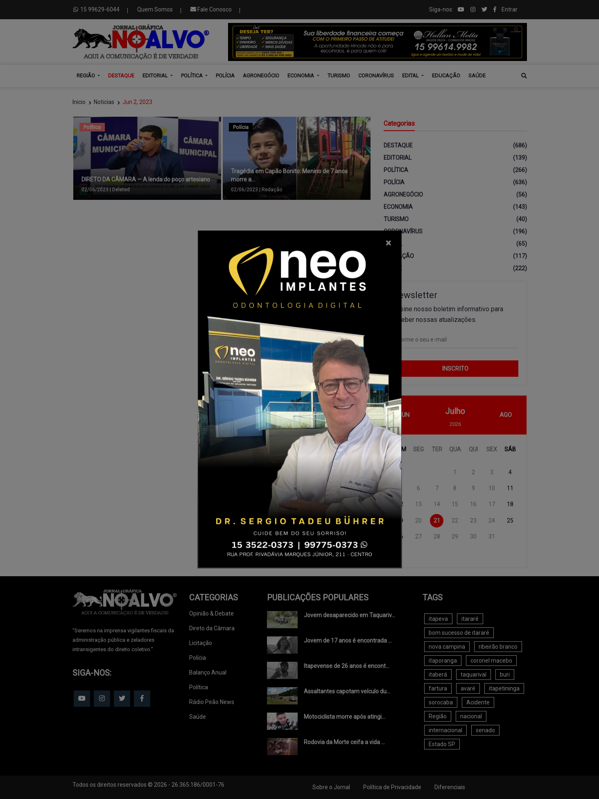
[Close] (388, 242)
